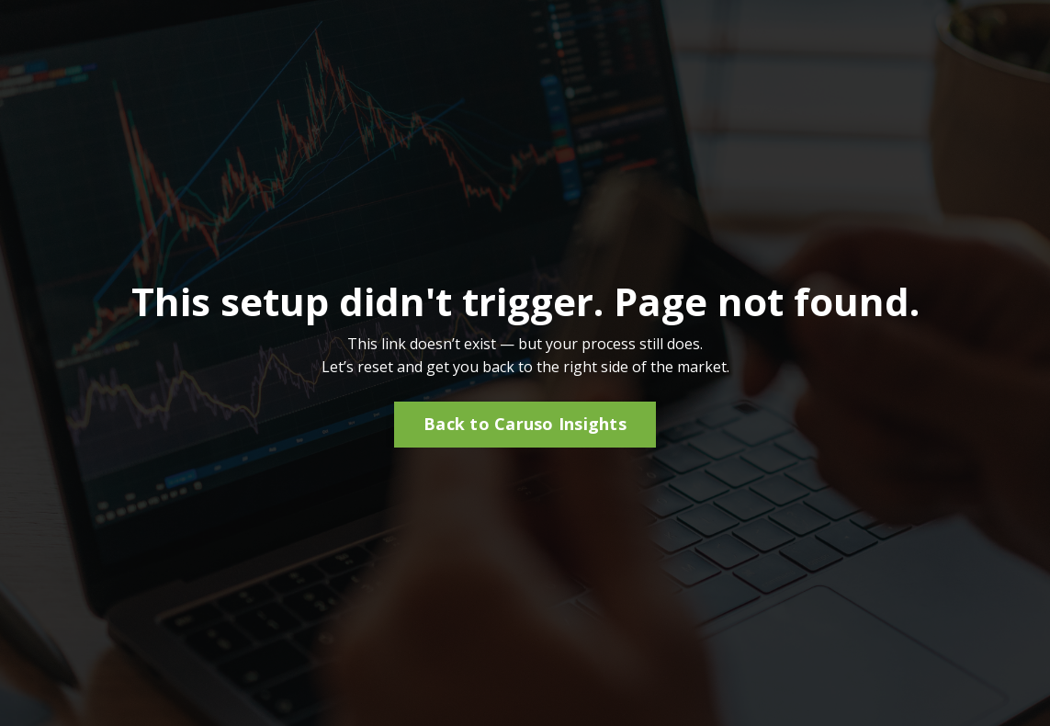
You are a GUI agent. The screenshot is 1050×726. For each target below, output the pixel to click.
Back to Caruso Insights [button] (525, 424)
